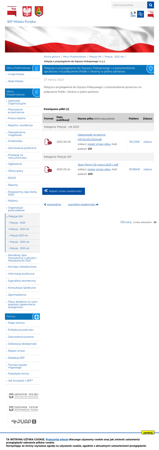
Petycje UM (95, 56)
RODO (12, 177)
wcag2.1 (133, 14)
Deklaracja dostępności (22, 343)
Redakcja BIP (16, 357)
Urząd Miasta (16, 74)
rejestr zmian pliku (99, 144)
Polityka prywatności (21, 329)
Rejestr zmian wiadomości (65, 191)
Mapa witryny (16, 322)
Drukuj (127, 222)
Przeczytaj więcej (57, 439)
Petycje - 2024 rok (19, 241)
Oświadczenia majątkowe (16, 134)
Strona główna (52, 56)
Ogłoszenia (15, 163)
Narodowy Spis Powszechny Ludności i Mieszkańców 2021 (22, 258)
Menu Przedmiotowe (74, 56)
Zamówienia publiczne (22, 148)
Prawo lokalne (16, 118)
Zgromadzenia (17, 294)
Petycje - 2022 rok (114, 56)
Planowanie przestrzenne (16, 111)
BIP (150, 14)
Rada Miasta (15, 81)
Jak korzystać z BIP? (20, 380)
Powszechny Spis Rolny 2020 (22, 193)
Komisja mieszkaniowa (22, 266)
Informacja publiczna (21, 273)
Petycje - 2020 (17, 222)
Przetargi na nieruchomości (17, 156)
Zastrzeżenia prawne (21, 336)
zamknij (147, 432)
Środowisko (15, 141)
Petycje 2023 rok (19, 235)
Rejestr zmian (16, 350)
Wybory (13, 200)
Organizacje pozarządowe (16, 209)
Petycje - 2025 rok (19, 248)
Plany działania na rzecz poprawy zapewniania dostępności (23, 304)
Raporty (13, 184)
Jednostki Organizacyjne (17, 102)
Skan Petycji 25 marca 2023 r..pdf (98, 164)
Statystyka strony (18, 373)
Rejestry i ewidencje (20, 125)
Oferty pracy (15, 170)
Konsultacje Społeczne (22, 287)
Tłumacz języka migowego (17, 366)
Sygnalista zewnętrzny (22, 280)
